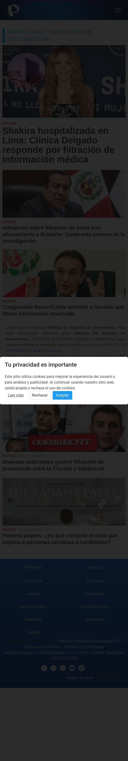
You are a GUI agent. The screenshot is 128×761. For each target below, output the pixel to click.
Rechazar (40, 395)
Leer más (16, 395)
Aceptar (62, 395)
